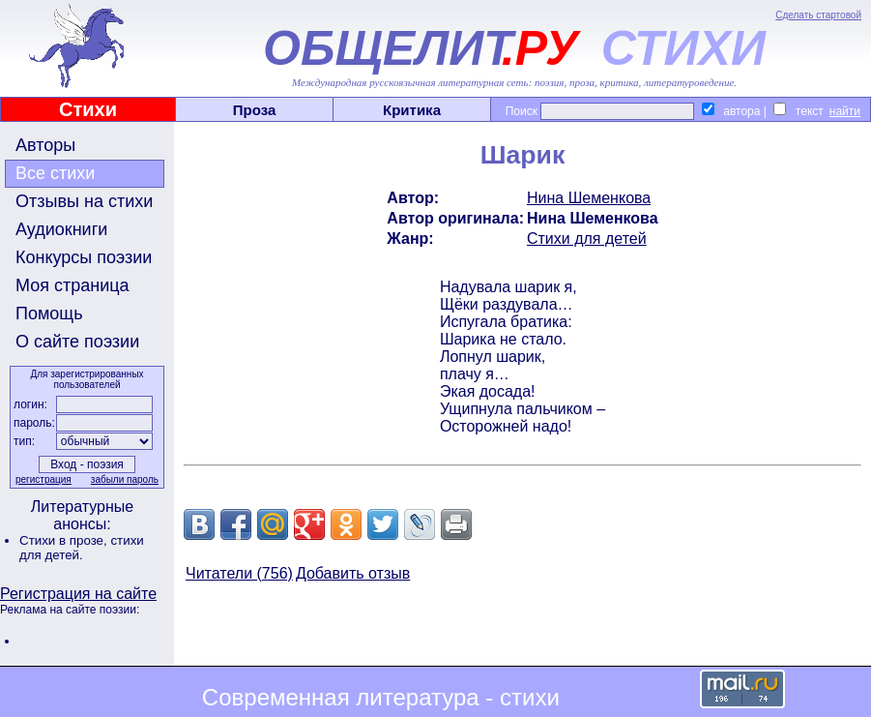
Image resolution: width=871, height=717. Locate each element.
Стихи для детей (587, 238)
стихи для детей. (81, 547)
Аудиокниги (61, 229)
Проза (254, 110)
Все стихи (55, 173)
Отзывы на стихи (84, 201)
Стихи (88, 109)
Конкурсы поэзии (83, 257)
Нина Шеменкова (589, 198)
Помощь (49, 313)
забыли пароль (125, 479)
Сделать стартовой (818, 15)
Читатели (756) (239, 573)
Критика (412, 110)
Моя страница (72, 285)
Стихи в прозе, (64, 540)
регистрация (43, 479)
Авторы (45, 145)
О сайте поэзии (77, 341)
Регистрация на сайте (78, 593)
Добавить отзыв (353, 573)
